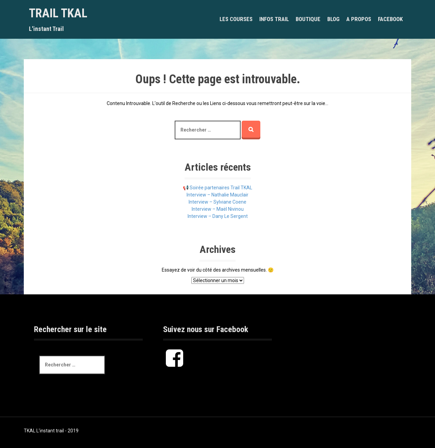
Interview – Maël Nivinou (218, 209)
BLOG (333, 19)
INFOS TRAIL (274, 19)
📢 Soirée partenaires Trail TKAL (217, 187)
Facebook (390, 19)
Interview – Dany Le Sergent (218, 216)
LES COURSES (236, 19)
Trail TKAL (58, 13)
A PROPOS (358, 19)
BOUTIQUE (308, 19)
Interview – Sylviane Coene (217, 202)
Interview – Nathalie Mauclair (217, 194)
